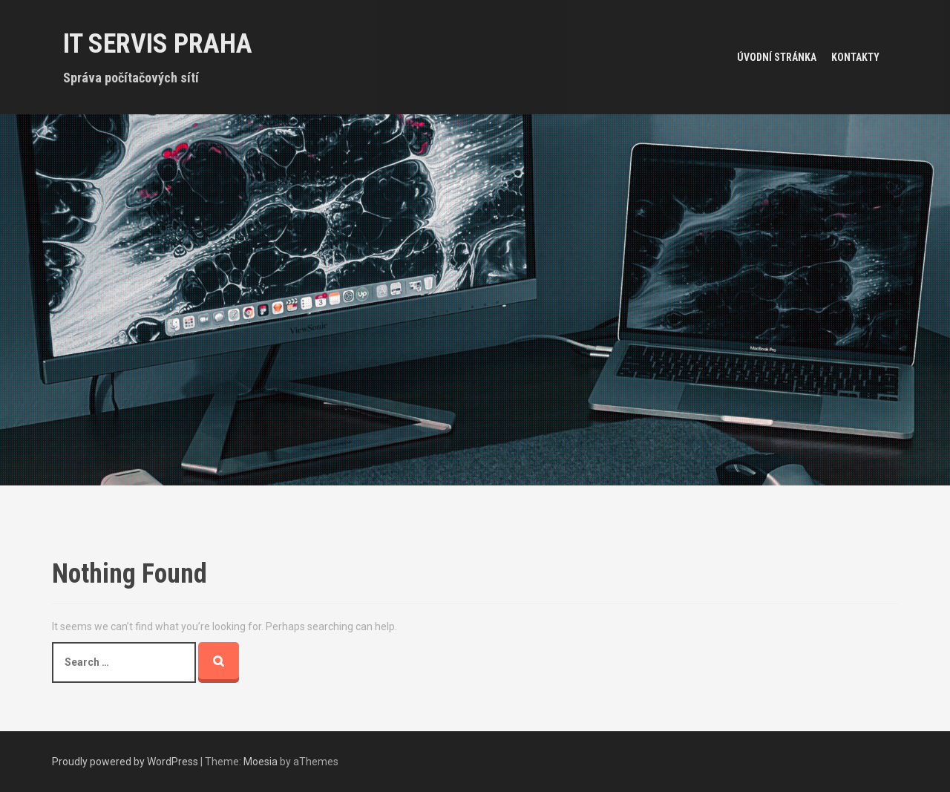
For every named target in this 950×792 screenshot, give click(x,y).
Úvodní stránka (776, 57)
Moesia (260, 762)
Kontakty (855, 57)
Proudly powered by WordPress (125, 762)
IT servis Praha (157, 43)
